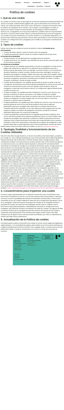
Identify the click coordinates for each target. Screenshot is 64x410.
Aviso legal (17, 254)
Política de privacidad (17, 256)
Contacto (47, 6)
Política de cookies (19, 259)
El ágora (47, 2)
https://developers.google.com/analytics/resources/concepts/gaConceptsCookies (35, 188)
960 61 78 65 (17, 242)
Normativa (39, 6)
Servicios (27, 2)
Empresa (18, 2)
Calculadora (31, 6)
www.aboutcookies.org (50, 126)
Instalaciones (37, 2)
